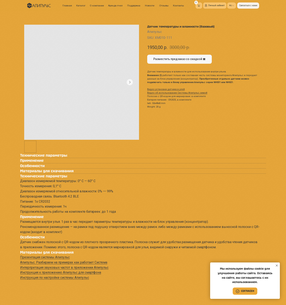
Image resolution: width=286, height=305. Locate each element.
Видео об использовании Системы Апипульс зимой (177, 92)
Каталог (80, 5)
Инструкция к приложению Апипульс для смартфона (60, 272)
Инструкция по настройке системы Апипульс (54, 278)
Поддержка (133, 5)
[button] (248, 5)
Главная (67, 5)
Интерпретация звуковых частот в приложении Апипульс (64, 267)
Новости (149, 5)
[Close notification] (277, 265)
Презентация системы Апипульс (45, 257)
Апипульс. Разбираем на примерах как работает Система (63, 262)
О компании (97, 5)
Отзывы (164, 5)
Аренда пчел (115, 5)
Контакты (178, 5)
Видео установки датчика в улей (166, 89)
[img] (39, 5)
